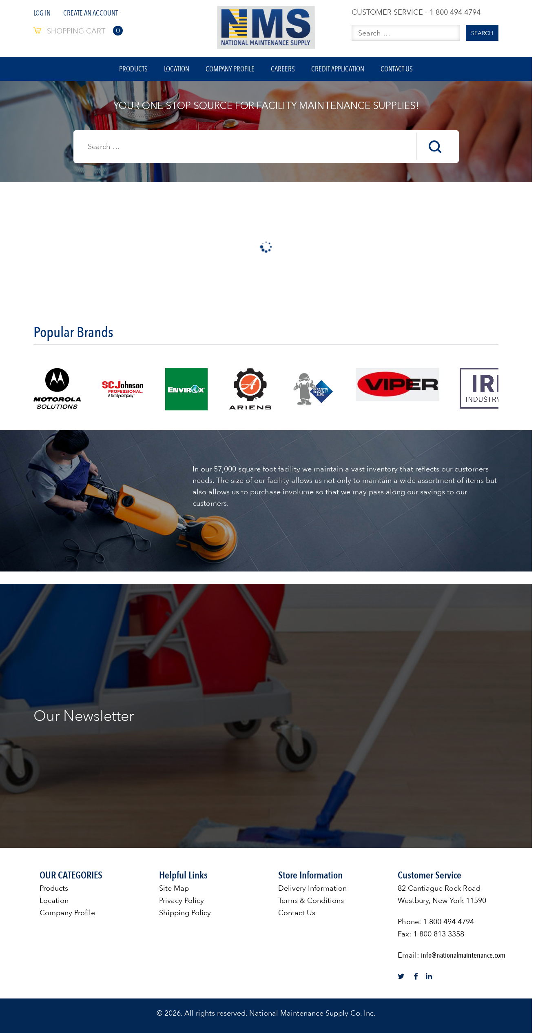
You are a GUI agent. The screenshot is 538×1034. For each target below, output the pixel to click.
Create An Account (90, 13)
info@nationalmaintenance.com (463, 956)
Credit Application (338, 69)
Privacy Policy (181, 901)
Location (176, 69)
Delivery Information (312, 889)
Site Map (174, 889)
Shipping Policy (185, 913)
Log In (42, 13)
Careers (283, 69)
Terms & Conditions (311, 901)
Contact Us (398, 69)
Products (132, 69)
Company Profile (230, 69)
